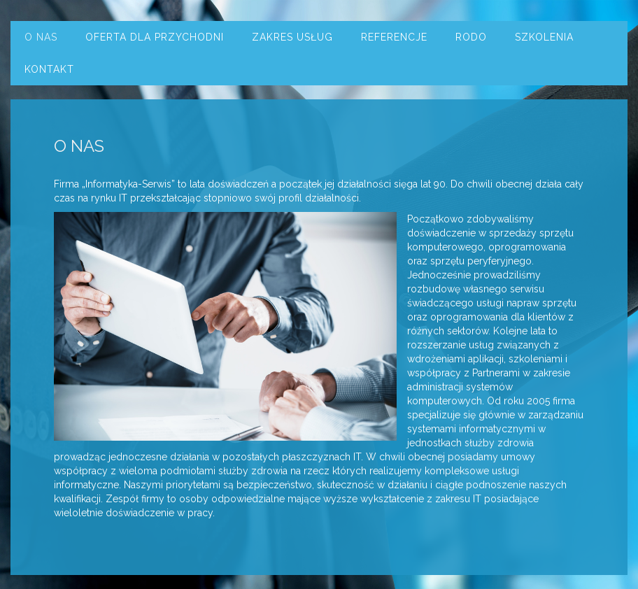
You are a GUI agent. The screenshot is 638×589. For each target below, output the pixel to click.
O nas (40, 37)
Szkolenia (544, 37)
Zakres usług (292, 37)
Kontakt (49, 69)
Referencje (394, 37)
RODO (471, 37)
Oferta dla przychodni (154, 37)
